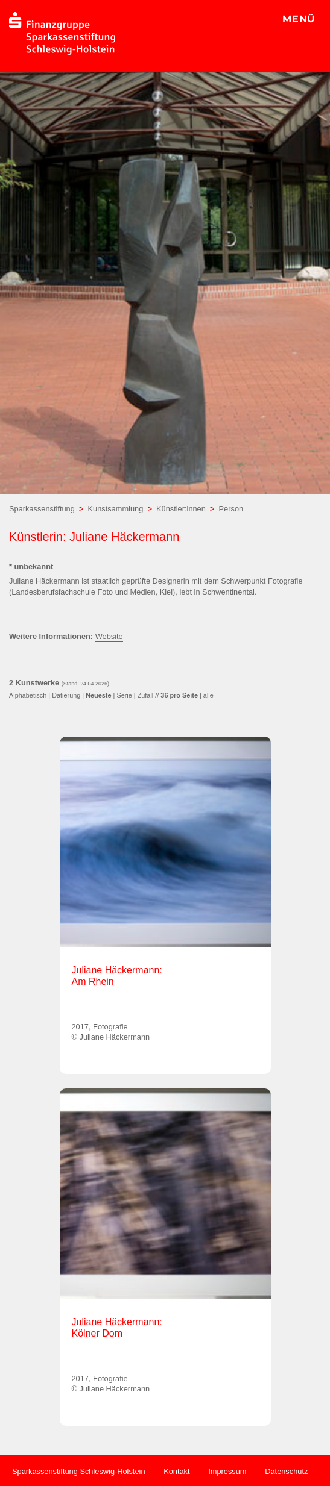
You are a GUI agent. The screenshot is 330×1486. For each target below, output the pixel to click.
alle (208, 695)
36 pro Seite (179, 695)
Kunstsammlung (116, 508)
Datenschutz (286, 1471)
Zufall (146, 695)
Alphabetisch (27, 695)
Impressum (227, 1471)
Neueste (98, 695)
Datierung (66, 695)
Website (109, 636)
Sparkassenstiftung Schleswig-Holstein (78, 1471)
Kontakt (176, 1471)
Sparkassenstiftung (42, 508)
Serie (124, 695)
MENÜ (299, 19)
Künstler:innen (181, 508)
